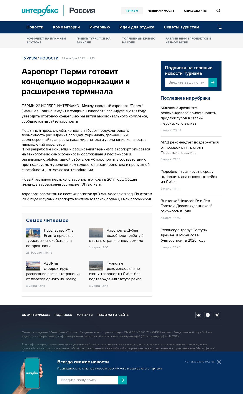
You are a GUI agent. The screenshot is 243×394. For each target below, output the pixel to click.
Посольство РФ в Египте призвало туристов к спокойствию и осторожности (50, 238)
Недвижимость (161, 11)
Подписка (63, 315)
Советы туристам (181, 27)
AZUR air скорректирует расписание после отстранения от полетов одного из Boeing (53, 271)
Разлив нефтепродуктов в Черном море (189, 40)
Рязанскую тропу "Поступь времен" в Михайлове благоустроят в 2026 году (184, 235)
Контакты (84, 315)
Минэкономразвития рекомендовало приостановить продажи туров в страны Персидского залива (188, 116)
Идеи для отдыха (136, 27)
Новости (34, 27)
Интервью (99, 27)
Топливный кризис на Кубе (138, 40)
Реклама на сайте (113, 315)
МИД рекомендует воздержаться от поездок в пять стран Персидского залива (190, 147)
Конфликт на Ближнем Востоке (46, 40)
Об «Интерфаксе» (36, 315)
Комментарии (66, 27)
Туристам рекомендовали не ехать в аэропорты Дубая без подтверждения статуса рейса (115, 271)
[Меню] (218, 27)
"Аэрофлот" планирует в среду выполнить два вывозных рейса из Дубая (189, 176)
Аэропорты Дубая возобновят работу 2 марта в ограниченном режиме (116, 235)
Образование (195, 11)
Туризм (132, 11)
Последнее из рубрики (185, 98)
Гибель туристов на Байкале (93, 40)
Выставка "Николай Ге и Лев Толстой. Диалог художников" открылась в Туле (186, 206)
